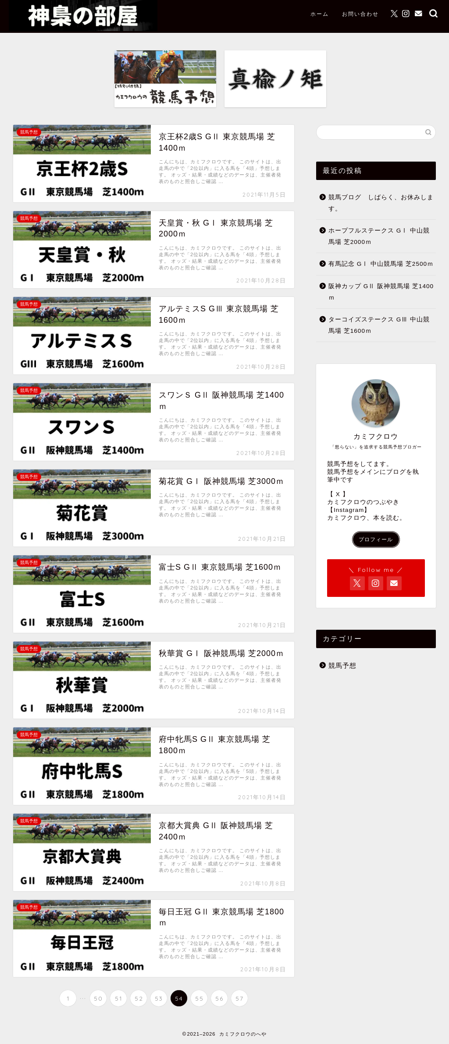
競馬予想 (342, 665)
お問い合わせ (360, 14)
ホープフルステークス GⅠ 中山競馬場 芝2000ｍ (379, 236)
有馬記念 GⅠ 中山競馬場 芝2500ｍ (381, 264)
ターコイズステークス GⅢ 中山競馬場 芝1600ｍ (379, 325)
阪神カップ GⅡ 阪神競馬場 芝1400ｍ (381, 292)
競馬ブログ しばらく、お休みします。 (381, 203)
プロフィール (376, 539)
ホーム (319, 14)
